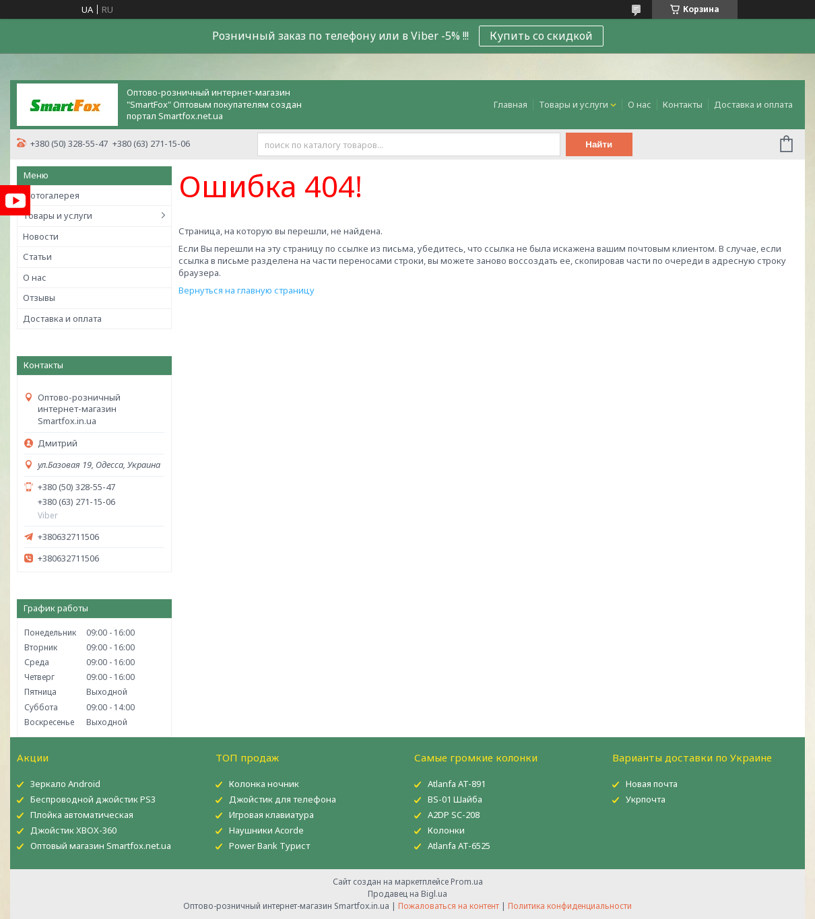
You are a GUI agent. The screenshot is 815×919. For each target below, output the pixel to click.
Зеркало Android (65, 784)
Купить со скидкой (541, 35)
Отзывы (39, 298)
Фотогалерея (51, 195)
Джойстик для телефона (282, 799)
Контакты (683, 104)
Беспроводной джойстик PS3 (93, 799)
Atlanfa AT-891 (457, 784)
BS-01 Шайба (455, 799)
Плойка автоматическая (81, 815)
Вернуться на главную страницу (246, 290)
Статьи (37, 256)
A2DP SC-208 (454, 815)
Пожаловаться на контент (448, 906)
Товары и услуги (573, 104)
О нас (639, 104)
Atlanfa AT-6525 (459, 846)
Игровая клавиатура (271, 815)
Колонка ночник (264, 784)
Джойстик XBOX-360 (73, 830)
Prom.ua (467, 881)
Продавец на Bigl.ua (407, 893)
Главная (510, 104)
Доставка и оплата (753, 104)
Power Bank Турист (269, 846)
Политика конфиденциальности (570, 906)
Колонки (446, 830)
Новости (41, 236)
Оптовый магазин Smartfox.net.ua (100, 846)
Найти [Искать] (598, 144)
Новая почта (652, 784)
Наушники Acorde (266, 830)
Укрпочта (645, 799)
